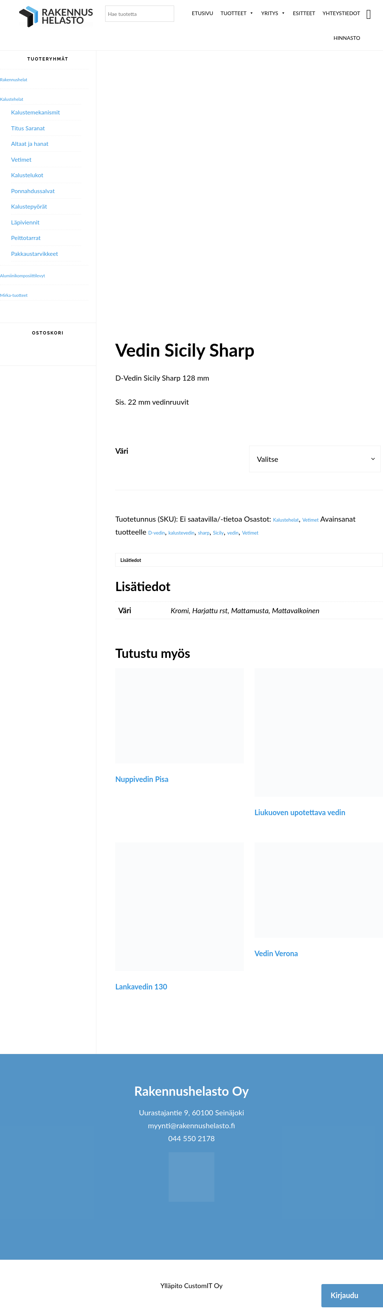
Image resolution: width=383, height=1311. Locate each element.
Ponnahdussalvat (33, 190)
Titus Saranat (28, 127)
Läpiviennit (25, 222)
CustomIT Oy (203, 1293)
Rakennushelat (21, 79)
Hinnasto (347, 38)
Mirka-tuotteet (21, 294)
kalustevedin (198, 531)
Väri (121, 450)
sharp (230, 531)
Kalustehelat (293, 518)
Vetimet (329, 518)
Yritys (273, 13)
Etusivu (202, 13)
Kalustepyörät (29, 206)
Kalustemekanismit (35, 112)
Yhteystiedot (341, 13)
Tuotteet (237, 13)
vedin (272, 531)
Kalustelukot (27, 174)
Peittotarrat (26, 237)
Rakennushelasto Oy (56, 18)
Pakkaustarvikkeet (34, 253)
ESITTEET (304, 13)
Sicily (251, 531)
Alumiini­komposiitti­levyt (35, 275)
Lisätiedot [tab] (139, 563)
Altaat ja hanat (29, 143)
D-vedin (161, 531)
